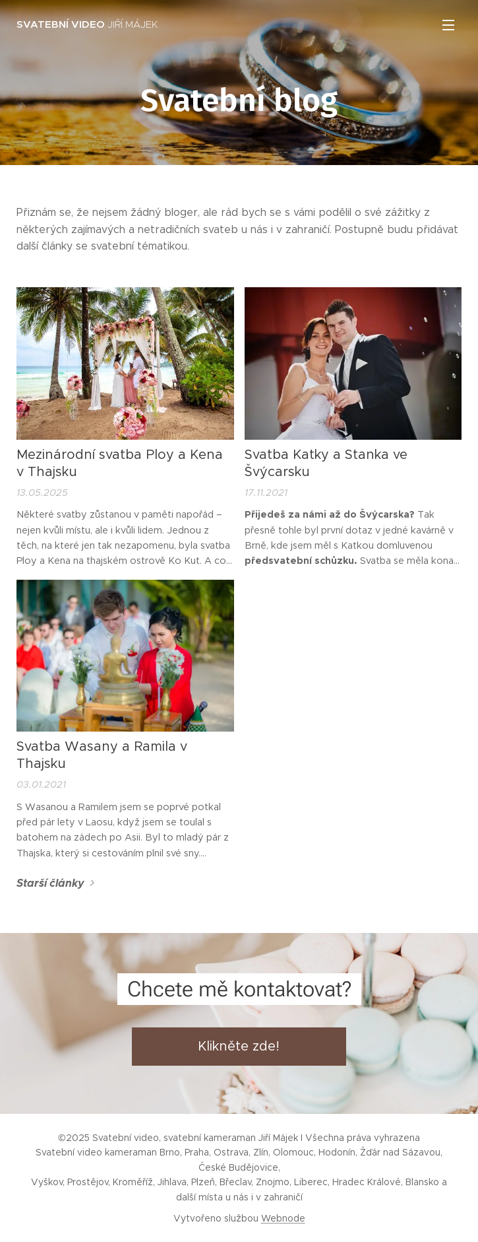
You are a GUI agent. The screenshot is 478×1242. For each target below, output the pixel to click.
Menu (448, 25)
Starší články (50, 883)
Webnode (283, 1218)
